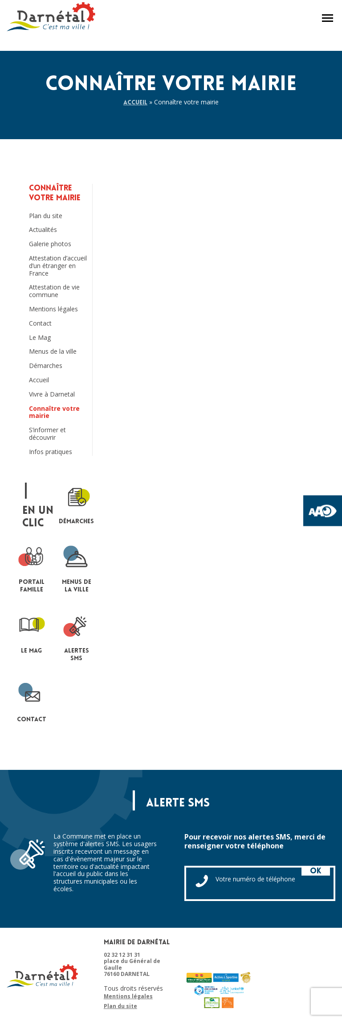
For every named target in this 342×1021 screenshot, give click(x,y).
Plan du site (45, 216)
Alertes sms (76, 637)
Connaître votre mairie (54, 412)
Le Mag (40, 338)
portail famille (31, 568)
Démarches (45, 366)
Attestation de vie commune (54, 291)
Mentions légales (53, 309)
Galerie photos (50, 244)
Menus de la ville (53, 351)
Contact (40, 323)
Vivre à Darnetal (52, 394)
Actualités (43, 230)
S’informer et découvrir (47, 434)
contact (31, 702)
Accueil (135, 102)
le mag (31, 633)
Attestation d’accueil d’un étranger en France (58, 266)
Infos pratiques (50, 452)
